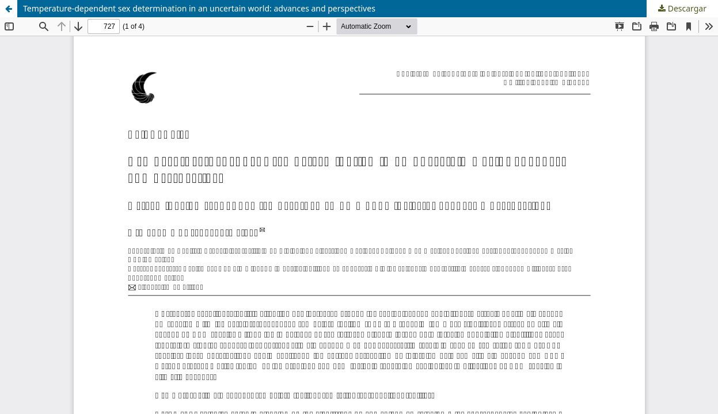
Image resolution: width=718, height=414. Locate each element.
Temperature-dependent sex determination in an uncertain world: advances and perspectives (199, 8)
